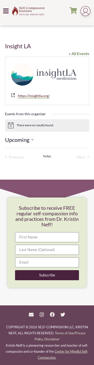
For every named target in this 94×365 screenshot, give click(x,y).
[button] (6, 11)
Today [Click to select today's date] (47, 156)
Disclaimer (52, 339)
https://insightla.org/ (34, 96)
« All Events (79, 53)
